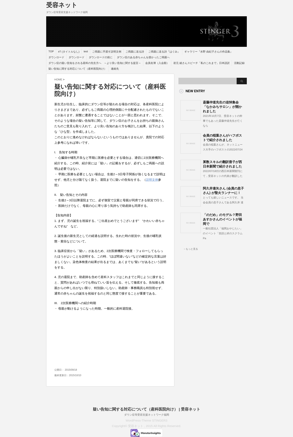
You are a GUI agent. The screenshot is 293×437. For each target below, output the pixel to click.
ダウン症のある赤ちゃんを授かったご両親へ (143, 57)
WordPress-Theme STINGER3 (146, 420)
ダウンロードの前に (101, 57)
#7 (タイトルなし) (69, 51)
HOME (58, 79)
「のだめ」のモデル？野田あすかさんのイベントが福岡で (222, 219)
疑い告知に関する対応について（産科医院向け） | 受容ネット (146, 409)
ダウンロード (56, 57)
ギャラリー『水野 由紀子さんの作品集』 (208, 51)
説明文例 (152, 179)
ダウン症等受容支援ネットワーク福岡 (146, 414)
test (86, 51)
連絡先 (115, 68)
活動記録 (239, 63)
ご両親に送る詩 (135, 51)
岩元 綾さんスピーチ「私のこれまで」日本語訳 (201, 63)
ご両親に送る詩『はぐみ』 (164, 51)
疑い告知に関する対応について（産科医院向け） (77, 68)
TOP (51, 51)
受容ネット (61, 5)
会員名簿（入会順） (157, 63)
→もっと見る (190, 249)
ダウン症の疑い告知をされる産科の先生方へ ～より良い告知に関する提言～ (94, 63)
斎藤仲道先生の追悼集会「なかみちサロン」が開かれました (222, 107)
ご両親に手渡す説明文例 (106, 51)
